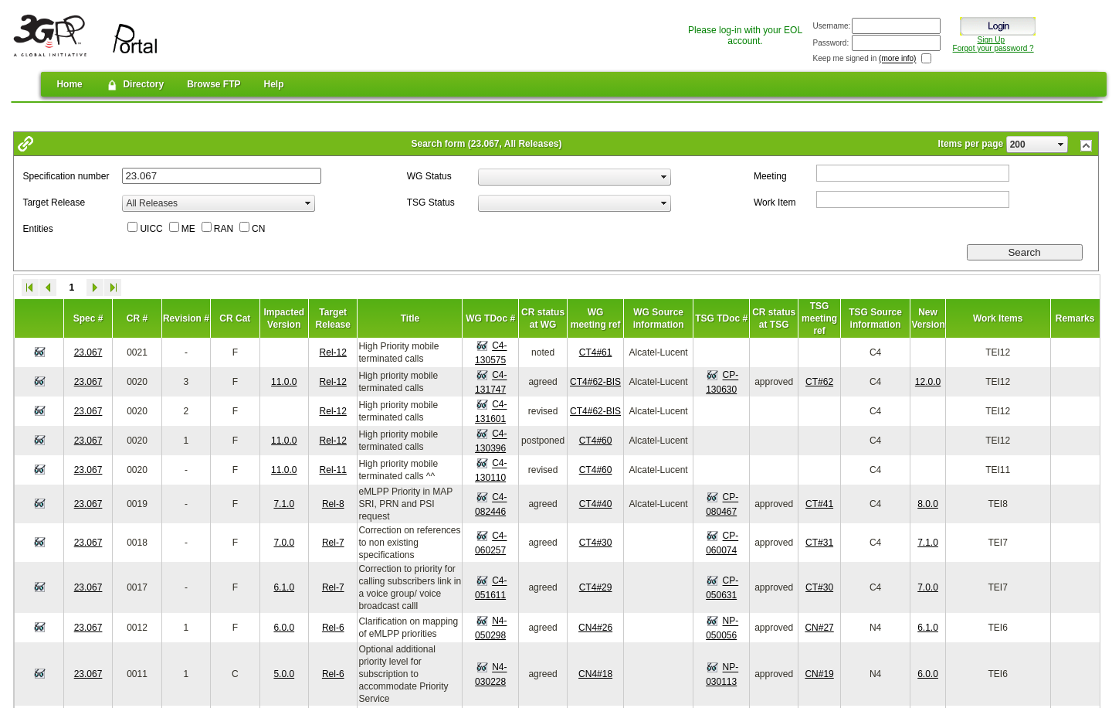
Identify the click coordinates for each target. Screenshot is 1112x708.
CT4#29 (595, 587)
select (1061, 144)
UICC (151, 228)
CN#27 (819, 627)
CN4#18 (595, 674)
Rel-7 (333, 542)
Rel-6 (333, 627)
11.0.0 (284, 381)
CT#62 (819, 381)
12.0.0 (928, 381)
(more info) (897, 59)
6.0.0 (283, 627)
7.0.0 (283, 542)
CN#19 (819, 674)
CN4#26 (595, 627)
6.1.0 (283, 587)
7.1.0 (283, 504)
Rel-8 (333, 504)
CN (258, 228)
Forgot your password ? (993, 48)
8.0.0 (927, 504)
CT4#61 (595, 352)
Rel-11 (333, 470)
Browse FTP (213, 84)
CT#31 (819, 542)
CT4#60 (595, 440)
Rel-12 (333, 352)
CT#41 (819, 504)
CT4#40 (595, 504)
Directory (135, 85)
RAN (223, 228)
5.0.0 (283, 674)
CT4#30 (595, 542)
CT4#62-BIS (595, 381)
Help (274, 84)
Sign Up (991, 40)
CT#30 (819, 587)
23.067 (88, 352)
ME (188, 228)
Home (69, 84)
